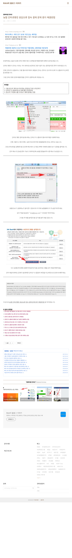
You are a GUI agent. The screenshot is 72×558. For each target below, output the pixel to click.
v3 (48, 519)
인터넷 (11, 379)
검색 (33, 544)
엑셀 (50, 511)
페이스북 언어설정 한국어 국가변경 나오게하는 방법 (16, 397)
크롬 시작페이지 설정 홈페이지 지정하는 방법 (14, 385)
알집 (39, 516)
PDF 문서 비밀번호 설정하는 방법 (12, 387)
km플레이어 (41, 519)
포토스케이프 (41, 530)
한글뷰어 (50, 514)
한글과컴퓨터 (52, 525)
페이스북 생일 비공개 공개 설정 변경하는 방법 (15, 399)
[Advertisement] (36, 42)
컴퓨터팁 (6, 379)
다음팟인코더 (46, 502)
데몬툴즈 (63, 508)
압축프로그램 (41, 505)
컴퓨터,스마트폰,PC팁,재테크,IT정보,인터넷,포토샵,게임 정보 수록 (24, 471)
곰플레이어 (62, 525)
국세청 (45, 527)
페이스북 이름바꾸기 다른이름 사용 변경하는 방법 (15, 395)
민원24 (58, 527)
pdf (44, 508)
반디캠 (51, 527)
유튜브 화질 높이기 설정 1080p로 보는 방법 (14, 382)
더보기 (38, 533)
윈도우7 (55, 505)
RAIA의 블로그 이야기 (12, 3)
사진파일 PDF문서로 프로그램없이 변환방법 (14, 389)
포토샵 (58, 516)
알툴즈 (45, 516)
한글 (49, 505)
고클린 (65, 511)
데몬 (53, 519)
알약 (44, 514)
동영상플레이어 (42, 525)
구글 (39, 527)
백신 (39, 514)
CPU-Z (50, 508)
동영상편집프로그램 (49, 522)
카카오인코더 (56, 502)
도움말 (51, 516)
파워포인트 (57, 511)
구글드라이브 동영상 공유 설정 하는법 (13, 401)
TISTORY (36, 555)
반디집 (56, 508)
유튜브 (39, 522)
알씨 (39, 508)
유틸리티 (62, 505)
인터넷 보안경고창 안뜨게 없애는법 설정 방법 (14, 391)
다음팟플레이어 (42, 511)
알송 (39, 502)
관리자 (42, 555)
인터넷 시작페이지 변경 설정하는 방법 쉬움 (14, 393)
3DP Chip (60, 519)
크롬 (57, 514)
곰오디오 (60, 522)
